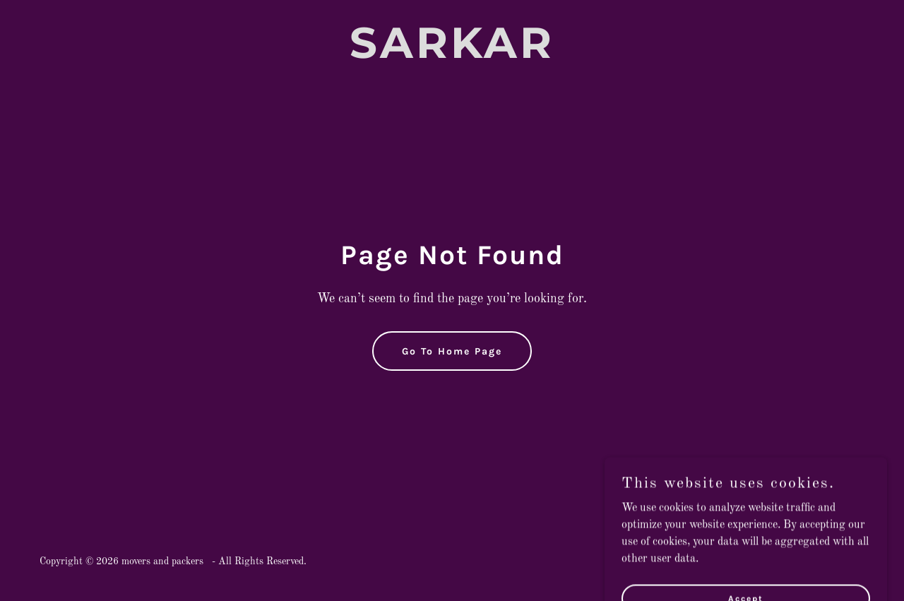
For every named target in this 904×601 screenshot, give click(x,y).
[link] (452, 55)
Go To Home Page (452, 351)
